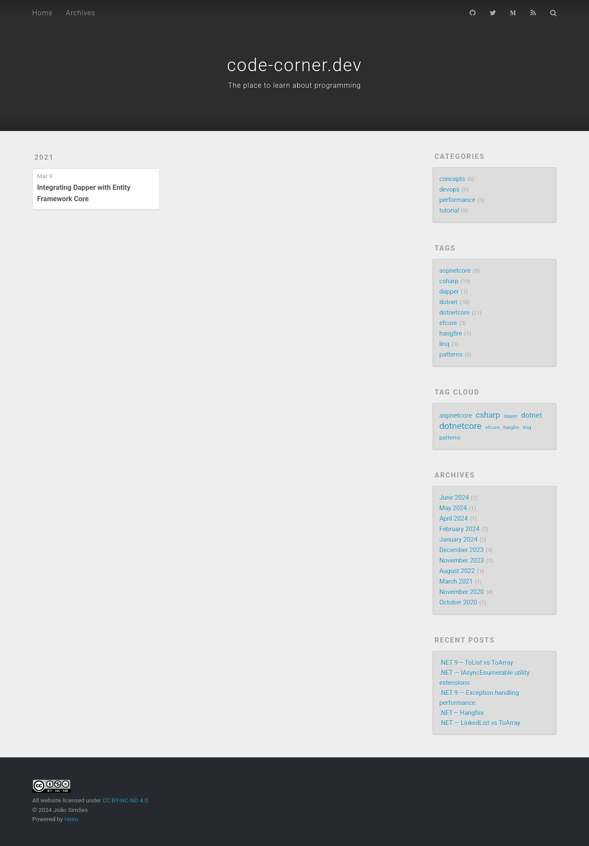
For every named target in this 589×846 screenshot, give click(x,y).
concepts (452, 179)
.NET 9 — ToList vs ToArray (476, 663)
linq (444, 344)
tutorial (449, 210)
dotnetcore (454, 312)
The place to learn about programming (294, 85)
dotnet (448, 302)
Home (42, 13)
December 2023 (461, 550)
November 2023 (461, 560)
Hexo (71, 818)
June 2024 (454, 498)
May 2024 (453, 508)
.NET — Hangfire (461, 713)
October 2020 (458, 602)
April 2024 (453, 519)
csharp (449, 281)
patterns (451, 354)
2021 (44, 157)
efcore (448, 323)
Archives (80, 13)
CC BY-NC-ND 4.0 (125, 800)
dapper (449, 292)
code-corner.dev (294, 65)
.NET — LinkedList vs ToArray (479, 723)
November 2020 (461, 592)
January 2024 (458, 539)
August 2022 (457, 571)
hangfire (450, 333)
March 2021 (456, 581)
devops (449, 189)
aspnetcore (455, 271)
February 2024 (459, 529)
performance (457, 200)
